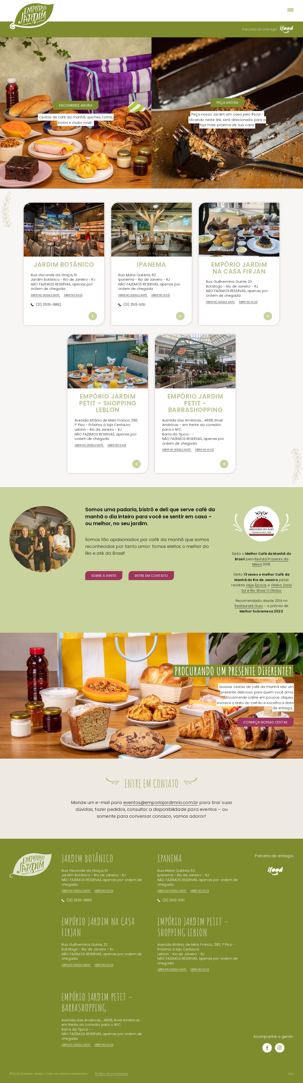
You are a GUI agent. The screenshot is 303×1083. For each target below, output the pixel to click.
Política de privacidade (111, 1074)
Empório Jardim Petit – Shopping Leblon (107, 403)
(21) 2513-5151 (135, 320)
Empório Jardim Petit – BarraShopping (195, 403)
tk (291, 1074)
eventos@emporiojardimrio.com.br (160, 819)
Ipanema (151, 264)
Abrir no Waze (103, 907)
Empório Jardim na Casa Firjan (239, 268)
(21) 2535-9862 (48, 320)
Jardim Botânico (64, 264)
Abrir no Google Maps (76, 907)
